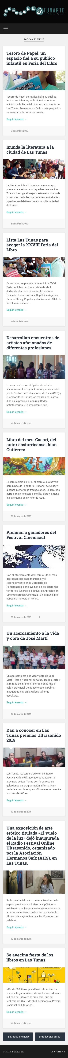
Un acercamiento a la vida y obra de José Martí (32, 635)
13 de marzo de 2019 (21, 1023)
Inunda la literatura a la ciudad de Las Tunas (30, 149)
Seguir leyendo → (16, 119)
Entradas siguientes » (50, 1036)
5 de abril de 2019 (19, 131)
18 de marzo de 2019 (21, 811)
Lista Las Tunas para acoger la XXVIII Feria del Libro (32, 245)
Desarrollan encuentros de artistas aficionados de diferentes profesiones (32, 343)
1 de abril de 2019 (19, 321)
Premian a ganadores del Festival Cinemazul (31, 535)
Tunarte (18, 1051)
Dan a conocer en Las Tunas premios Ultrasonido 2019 (33, 735)
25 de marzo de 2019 (21, 516)
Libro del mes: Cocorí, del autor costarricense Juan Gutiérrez (31, 444)
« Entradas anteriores (17, 1036)
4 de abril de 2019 (19, 223)
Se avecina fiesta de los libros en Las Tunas (29, 957)
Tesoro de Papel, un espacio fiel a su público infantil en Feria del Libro (31, 58)
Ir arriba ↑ (58, 1051)
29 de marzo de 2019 (21, 423)
